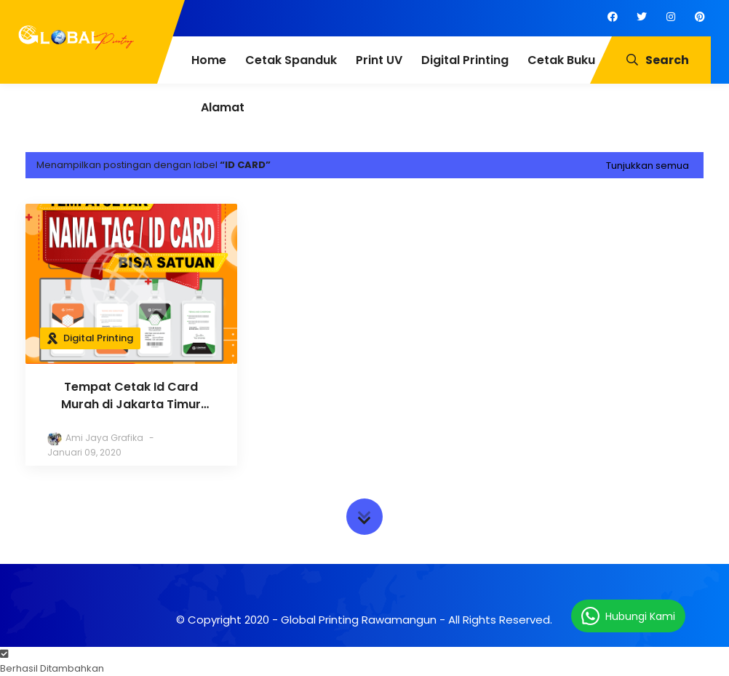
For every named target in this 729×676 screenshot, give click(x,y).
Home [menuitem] (208, 60)
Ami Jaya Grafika (104, 438)
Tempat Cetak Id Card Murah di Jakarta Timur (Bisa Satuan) (131, 395)
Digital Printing (98, 338)
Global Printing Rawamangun (359, 619)
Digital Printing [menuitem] (465, 60)
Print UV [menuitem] (379, 60)
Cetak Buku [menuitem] (561, 60)
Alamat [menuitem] (222, 107)
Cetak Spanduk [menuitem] (291, 60)
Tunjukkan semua (647, 165)
